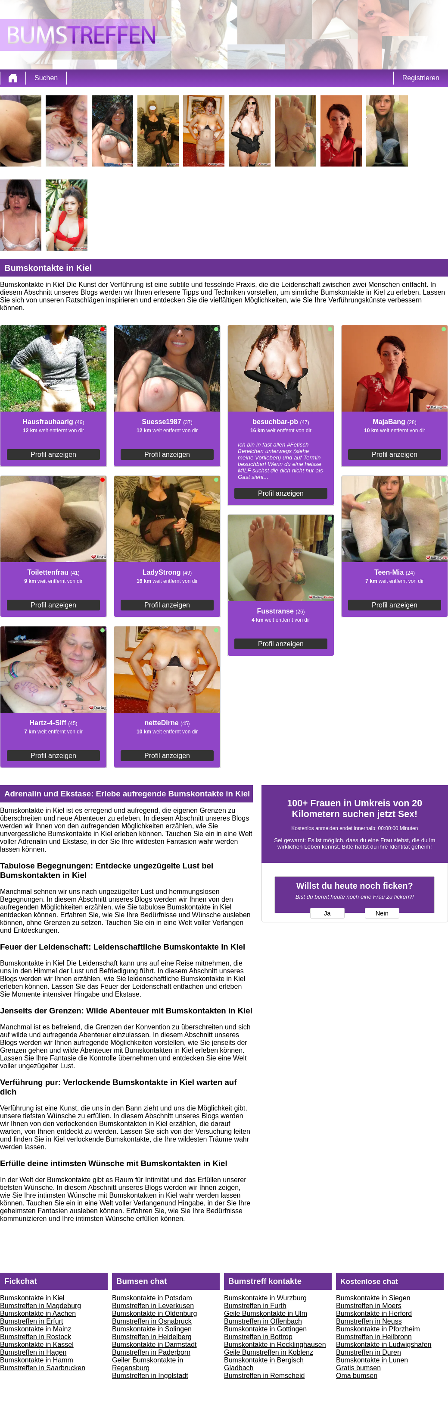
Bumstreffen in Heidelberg (152, 1336)
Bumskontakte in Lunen (372, 1360)
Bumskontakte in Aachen (38, 1313)
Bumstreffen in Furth (255, 1305)
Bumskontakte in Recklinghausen (275, 1344)
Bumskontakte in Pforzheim (378, 1329)
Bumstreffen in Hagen (33, 1352)
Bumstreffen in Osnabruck (152, 1321)
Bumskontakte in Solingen (152, 1329)
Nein (382, 913)
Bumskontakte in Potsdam (152, 1298)
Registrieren (420, 78)
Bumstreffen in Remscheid (264, 1375)
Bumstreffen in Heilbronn (374, 1336)
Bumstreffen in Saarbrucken (42, 1368)
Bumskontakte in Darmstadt (154, 1344)
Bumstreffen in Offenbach (263, 1321)
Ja (327, 913)
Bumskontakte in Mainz (35, 1329)
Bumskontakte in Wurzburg (265, 1298)
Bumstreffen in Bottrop (258, 1336)
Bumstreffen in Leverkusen (153, 1305)
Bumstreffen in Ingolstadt (150, 1375)
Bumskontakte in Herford (374, 1313)
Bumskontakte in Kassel (37, 1344)
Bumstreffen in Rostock (35, 1336)
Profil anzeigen (53, 454)
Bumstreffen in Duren (368, 1352)
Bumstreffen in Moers (368, 1305)
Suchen (46, 78)
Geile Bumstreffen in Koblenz (268, 1352)
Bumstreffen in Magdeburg (40, 1305)
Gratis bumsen (358, 1368)
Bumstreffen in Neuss (369, 1321)
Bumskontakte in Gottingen (265, 1329)
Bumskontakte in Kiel (32, 1298)
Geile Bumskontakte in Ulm (265, 1313)
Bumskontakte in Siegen (373, 1298)
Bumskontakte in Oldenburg (154, 1313)
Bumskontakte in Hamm (36, 1360)
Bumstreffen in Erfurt (31, 1321)
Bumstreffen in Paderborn (151, 1352)
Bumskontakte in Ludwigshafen (383, 1344)
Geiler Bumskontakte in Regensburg (147, 1364)
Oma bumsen (356, 1375)
